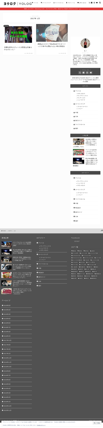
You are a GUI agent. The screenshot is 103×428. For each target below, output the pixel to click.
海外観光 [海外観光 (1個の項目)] (98, 274)
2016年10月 (7, 367)
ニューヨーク (81, 100)
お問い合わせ (82, 3)
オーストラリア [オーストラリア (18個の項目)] (94, 253)
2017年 (10, 231)
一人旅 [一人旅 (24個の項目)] (75, 267)
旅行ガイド (78, 120)
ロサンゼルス (81, 93)
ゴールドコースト (82, 106)
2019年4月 (7, 310)
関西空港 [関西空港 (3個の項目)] (94, 278)
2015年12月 (7, 406)
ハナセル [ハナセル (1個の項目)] (75, 262)
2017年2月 (7, 349)
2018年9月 (7, 319)
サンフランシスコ (82, 96)
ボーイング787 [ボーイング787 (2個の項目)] (91, 262)
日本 (76, 116)
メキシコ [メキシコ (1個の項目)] (75, 264)
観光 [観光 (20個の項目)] (74, 278)
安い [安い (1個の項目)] (87, 269)
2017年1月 (7, 353)
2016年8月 (7, 371)
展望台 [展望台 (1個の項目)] (94, 269)
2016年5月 (7, 384)
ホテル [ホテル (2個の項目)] (82, 262)
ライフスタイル (58, 3)
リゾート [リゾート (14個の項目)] (83, 264)
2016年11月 (7, 362)
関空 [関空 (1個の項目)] (87, 278)
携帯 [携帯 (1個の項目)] (82, 271)
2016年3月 (7, 393)
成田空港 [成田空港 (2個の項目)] (75, 271)
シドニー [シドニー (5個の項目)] (98, 258)
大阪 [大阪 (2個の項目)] (81, 269)
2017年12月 (7, 340)
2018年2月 (7, 336)
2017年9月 (7, 345)
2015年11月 (7, 410)
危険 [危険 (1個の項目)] (96, 267)
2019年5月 (7, 305)
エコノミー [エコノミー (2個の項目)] (84, 253)
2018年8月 (7, 323)
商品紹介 (78, 208)
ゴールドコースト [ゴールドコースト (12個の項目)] (77, 258)
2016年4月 (7, 388)
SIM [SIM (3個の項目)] (80, 251)
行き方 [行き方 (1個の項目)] (88, 276)
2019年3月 (7, 314)
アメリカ (35, 3)
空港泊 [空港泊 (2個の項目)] (81, 276)
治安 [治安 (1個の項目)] (74, 274)
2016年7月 (7, 375)
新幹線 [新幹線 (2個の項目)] (89, 271)
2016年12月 (7, 358)
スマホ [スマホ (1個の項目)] (87, 260)
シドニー (80, 109)
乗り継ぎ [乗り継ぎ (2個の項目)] (82, 267)
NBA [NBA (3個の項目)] (74, 251)
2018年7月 (7, 327)
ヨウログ (77, 241)
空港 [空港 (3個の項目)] (74, 276)
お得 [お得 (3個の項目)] (93, 251)
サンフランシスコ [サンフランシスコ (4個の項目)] (88, 258)
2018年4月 (7, 332)
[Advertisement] (85, 24)
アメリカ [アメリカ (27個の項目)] (75, 253)
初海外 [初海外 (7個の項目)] (90, 267)
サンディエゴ (81, 98)
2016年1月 (7, 402)
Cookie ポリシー (41, 425)
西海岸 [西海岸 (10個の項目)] (95, 276)
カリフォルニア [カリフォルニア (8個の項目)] (87, 255)
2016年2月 (7, 397)
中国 (76, 112)
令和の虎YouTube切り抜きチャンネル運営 (85, 78)
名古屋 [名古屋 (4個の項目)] (75, 269)
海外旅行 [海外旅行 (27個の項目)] (90, 274)
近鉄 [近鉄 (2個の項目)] (80, 278)
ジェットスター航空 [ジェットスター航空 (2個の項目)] (77, 260)
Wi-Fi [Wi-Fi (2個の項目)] (86, 251)
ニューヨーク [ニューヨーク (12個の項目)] (95, 260)
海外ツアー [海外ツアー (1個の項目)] (81, 274)
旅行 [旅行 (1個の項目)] (95, 271)
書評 (76, 128)
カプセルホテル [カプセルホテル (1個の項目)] (76, 255)
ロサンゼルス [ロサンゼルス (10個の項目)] (92, 264)
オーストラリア (46, 3)
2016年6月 (7, 380)
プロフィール (70, 3)
